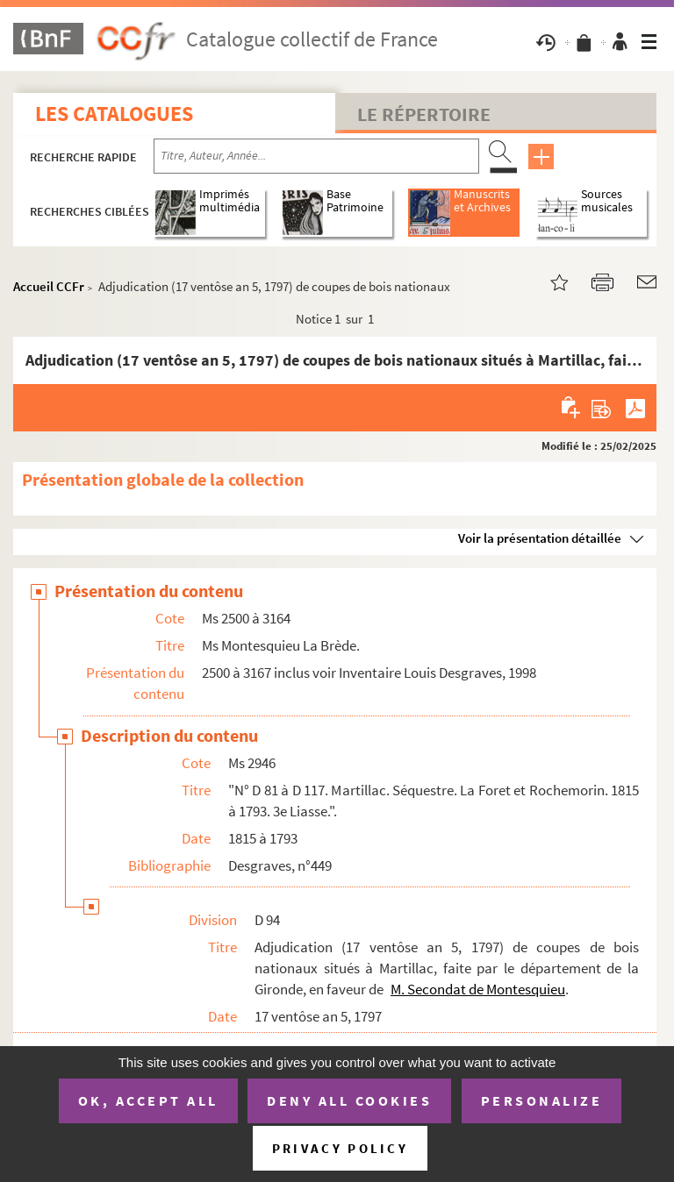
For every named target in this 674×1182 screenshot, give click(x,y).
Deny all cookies (349, 1100)
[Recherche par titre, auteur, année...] (316, 156)
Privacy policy (340, 1148)
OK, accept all (148, 1100)
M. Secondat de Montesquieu (478, 989)
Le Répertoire (424, 114)
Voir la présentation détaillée (539, 538)
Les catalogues (114, 113)
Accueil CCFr (48, 286)
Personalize (542, 1100)
